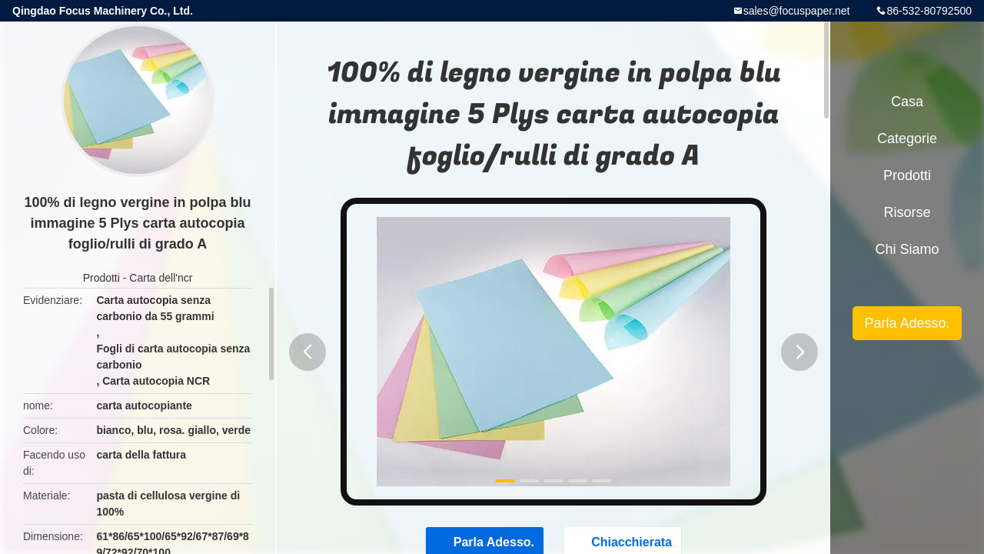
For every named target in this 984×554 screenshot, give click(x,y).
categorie (907, 138)
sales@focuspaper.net (796, 11)
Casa (907, 101)
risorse (906, 212)
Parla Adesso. (906, 323)
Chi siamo (907, 249)
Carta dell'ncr (160, 278)
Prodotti (101, 278)
